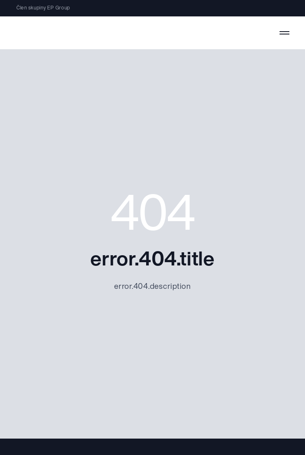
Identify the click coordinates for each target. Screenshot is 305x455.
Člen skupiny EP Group (43, 8)
